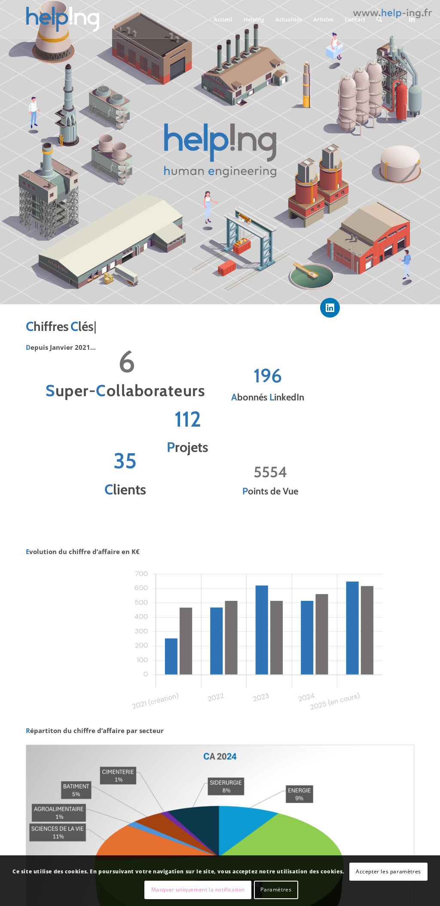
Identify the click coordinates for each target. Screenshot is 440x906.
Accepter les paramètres (388, 871)
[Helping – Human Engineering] (62, 19)
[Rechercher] (379, 19)
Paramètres (275, 889)
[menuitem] (223, 19)
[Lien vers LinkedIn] (412, 18)
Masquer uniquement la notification (198, 889)
